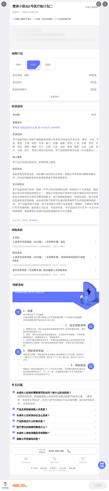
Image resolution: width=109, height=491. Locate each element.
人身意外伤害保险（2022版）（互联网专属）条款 (38, 241)
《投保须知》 (33, 220)
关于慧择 (34, 468)
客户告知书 (44, 127)
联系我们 (53, 468)
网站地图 (72, 468)
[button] (54, 393)
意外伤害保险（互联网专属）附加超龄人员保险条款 (39, 270)
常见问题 (62, 468)
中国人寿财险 (91, 7)
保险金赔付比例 (28, 127)
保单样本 (55, 127)
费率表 (16, 127)
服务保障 (43, 468)
